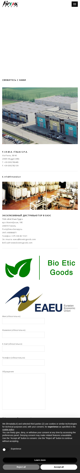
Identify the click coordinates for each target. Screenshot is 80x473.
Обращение (23, 392)
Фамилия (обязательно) (23, 335)
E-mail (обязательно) (23, 349)
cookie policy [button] (8, 429)
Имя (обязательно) (23, 321)
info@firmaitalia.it (12, 176)
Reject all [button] (21, 467)
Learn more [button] (40, 460)
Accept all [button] (59, 467)
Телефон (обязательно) (23, 362)
